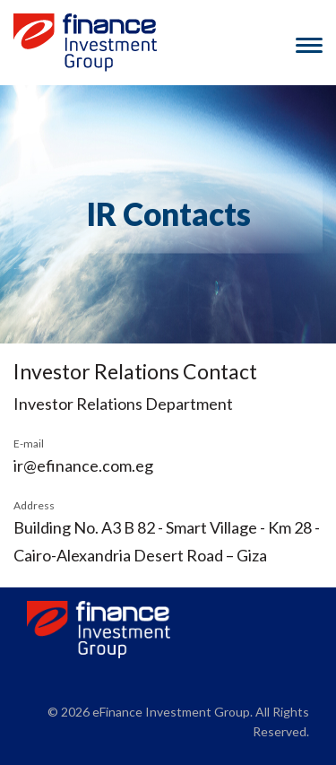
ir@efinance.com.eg (83, 465)
